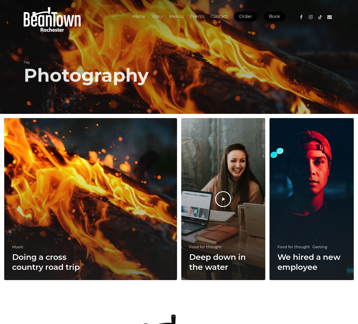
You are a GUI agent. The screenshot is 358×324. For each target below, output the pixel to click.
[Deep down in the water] (223, 199)
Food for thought (205, 247)
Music (17, 247)
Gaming (319, 247)
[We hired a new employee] (311, 199)
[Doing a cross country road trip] (90, 199)
